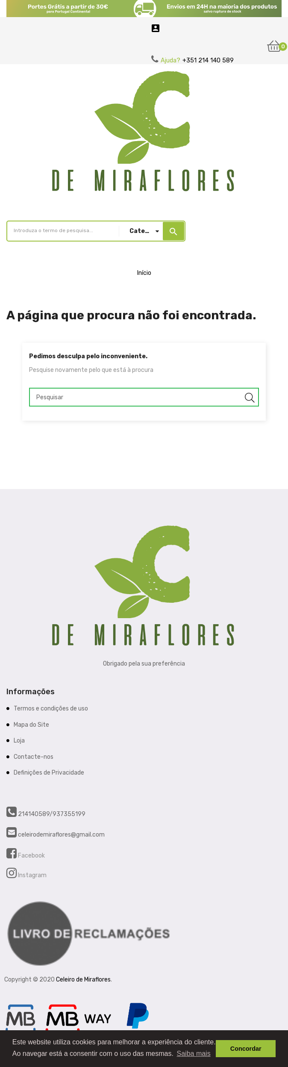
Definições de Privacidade (49, 772)
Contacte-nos (33, 756)
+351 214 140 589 (208, 60)
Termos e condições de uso (51, 708)
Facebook (31, 855)
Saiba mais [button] (194, 1053)
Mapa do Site (31, 724)
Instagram (32, 875)
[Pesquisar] (144, 397)
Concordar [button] (246, 1048)
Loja (19, 740)
